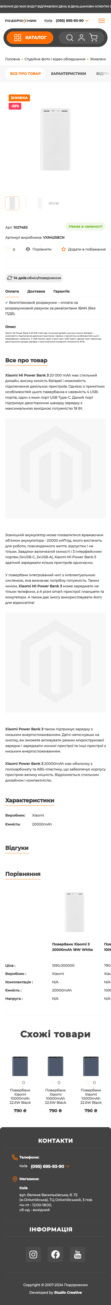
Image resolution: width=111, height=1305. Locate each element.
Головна (12, 59)
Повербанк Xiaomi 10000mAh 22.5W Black (20, 1096)
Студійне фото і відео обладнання (54, 59)
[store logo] (20, 21)
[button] (12, 203)
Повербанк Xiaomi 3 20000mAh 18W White (72, 947)
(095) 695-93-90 (47, 1166)
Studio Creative (68, 1293)
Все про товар (25, 74)
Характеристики (68, 74)
